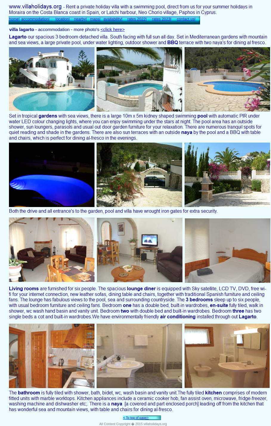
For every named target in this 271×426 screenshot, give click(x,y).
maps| (95, 19)
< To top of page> (135, 417)
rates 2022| (137, 19)
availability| (112, 19)
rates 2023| (161, 19)
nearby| (80, 19)
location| (62, 19)
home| (14, 19)
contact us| (186, 19)
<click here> (112, 29)
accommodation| (35, 19)
